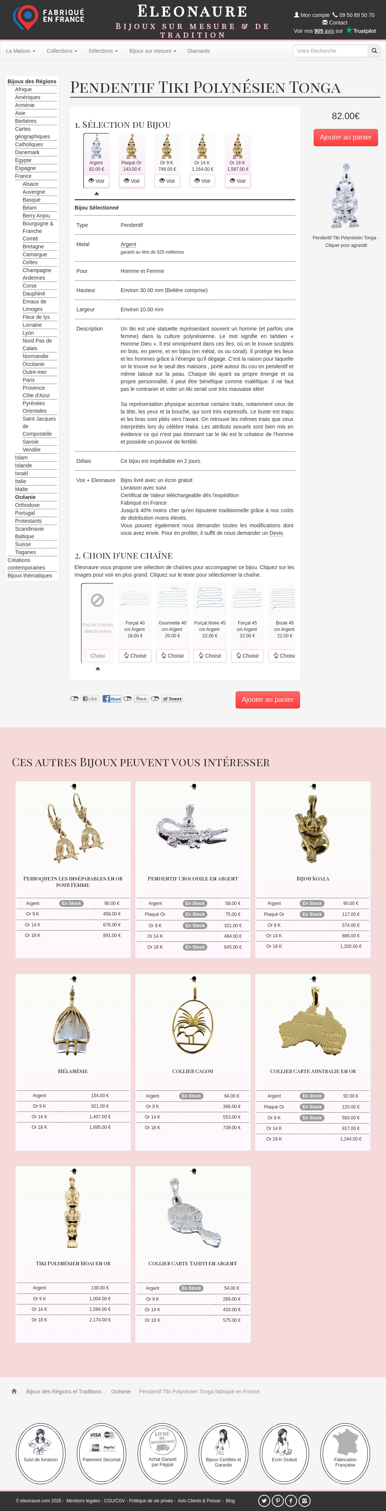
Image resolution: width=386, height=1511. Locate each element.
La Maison (20, 51)
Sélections (103, 51)
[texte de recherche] (330, 50)
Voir (96, 181)
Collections (62, 51)
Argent (128, 244)
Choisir (135, 656)
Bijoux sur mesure (152, 51)
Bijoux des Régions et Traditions (63, 1392)
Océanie (120, 1392)
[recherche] (374, 50)
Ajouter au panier (346, 137)
